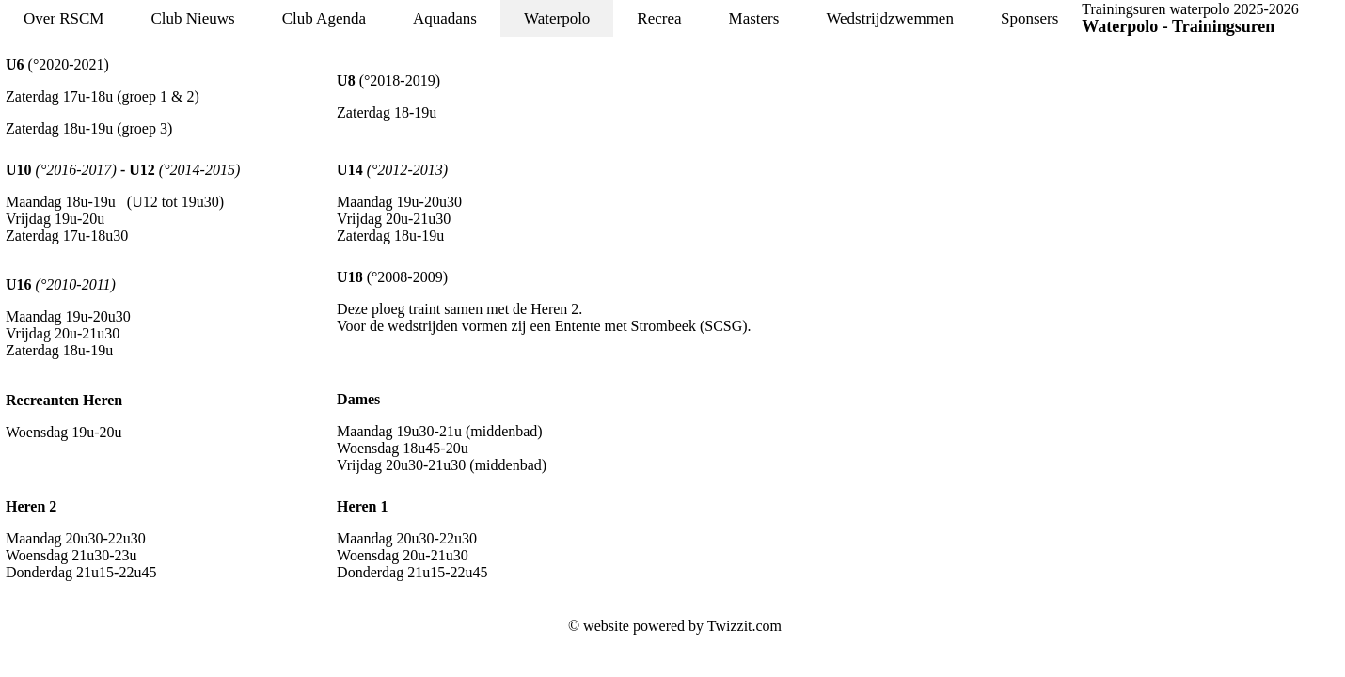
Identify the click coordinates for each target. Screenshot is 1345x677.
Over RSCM (63, 18)
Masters (754, 18)
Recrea (659, 18)
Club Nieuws (192, 18)
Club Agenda (324, 18)
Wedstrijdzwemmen (890, 18)
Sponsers (1029, 18)
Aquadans (445, 18)
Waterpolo (557, 18)
